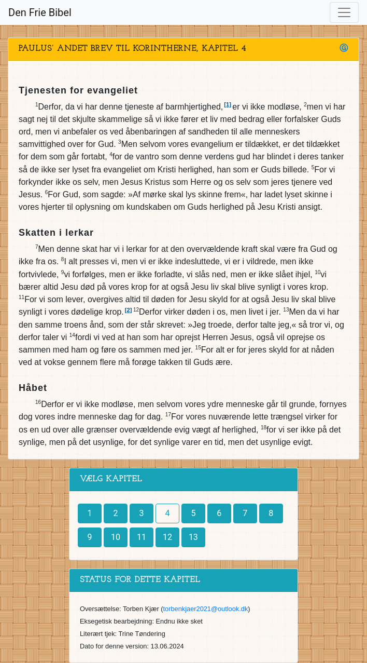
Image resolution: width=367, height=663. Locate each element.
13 (193, 537)
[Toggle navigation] (344, 12)
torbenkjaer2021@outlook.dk (205, 609)
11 (141, 537)
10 (115, 537)
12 (167, 537)
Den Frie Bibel (40, 12)
